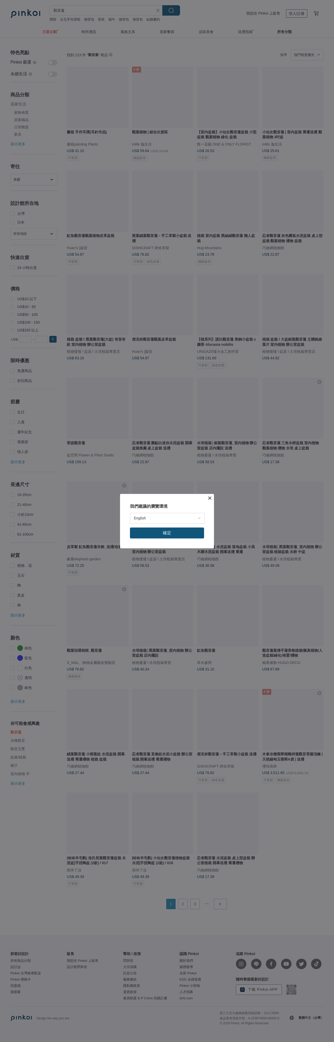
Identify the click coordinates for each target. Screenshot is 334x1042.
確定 (167, 533)
